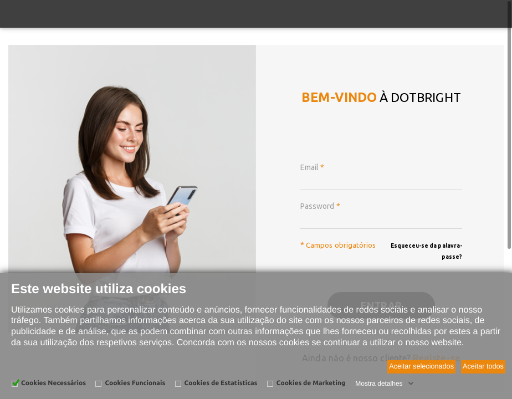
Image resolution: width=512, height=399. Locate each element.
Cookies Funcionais (135, 383)
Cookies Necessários (53, 383)
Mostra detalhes (378, 383)
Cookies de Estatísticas (221, 383)
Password (320, 206)
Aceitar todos (483, 366)
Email (312, 167)
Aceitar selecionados (421, 366)
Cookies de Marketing (311, 383)
